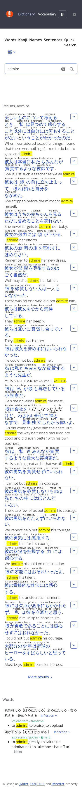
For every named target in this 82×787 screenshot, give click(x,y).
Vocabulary (47, 14)
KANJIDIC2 (37, 784)
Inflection (49, 715)
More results (41, 677)
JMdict (23, 784)
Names (35, 39)
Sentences (53, 39)
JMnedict (58, 784)
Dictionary (26, 14)
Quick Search (70, 42)
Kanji (22, 39)
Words (10, 39)
